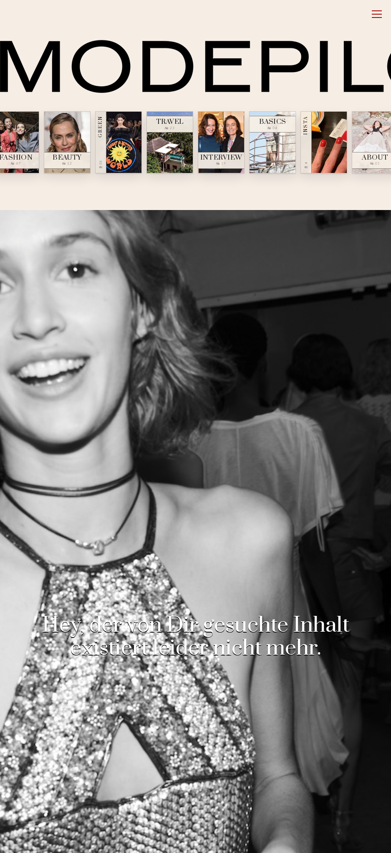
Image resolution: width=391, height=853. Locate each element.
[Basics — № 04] (272, 142)
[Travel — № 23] (169, 142)
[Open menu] (376, 14)
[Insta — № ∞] (323, 142)
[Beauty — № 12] (67, 142)
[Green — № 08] (118, 142)
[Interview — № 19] (221, 142)
